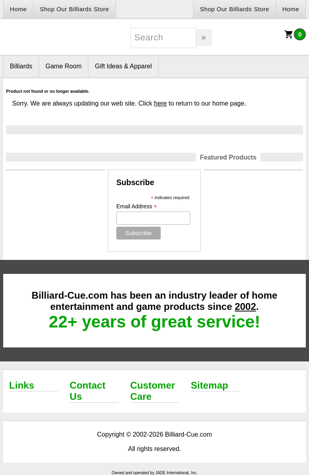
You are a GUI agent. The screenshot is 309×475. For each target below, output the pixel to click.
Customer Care (152, 391)
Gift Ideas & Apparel (123, 66)
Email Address (136, 206)
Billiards (21, 66)
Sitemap (209, 385)
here (160, 103)
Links (21, 385)
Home (18, 9)
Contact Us (87, 391)
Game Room (64, 66)
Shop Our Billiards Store (74, 9)
